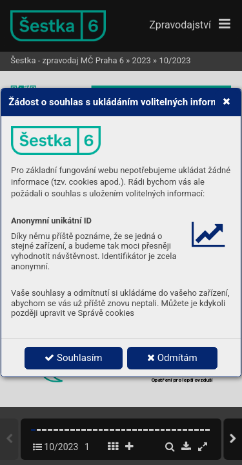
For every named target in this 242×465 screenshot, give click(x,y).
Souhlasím (73, 358)
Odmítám (172, 358)
